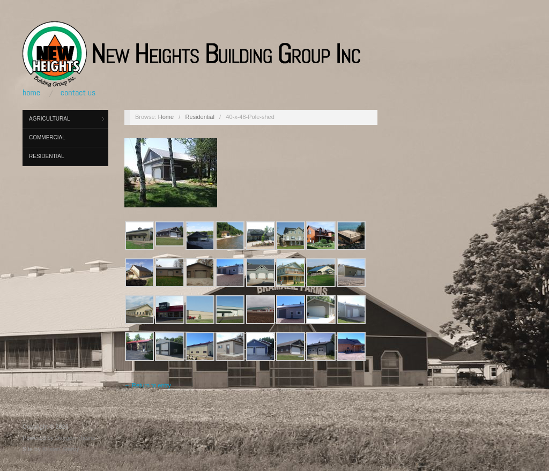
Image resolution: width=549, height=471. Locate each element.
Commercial (47, 137)
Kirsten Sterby (60, 449)
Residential (46, 156)
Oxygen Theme (75, 438)
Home (31, 92)
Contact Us (78, 92)
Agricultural (49, 119)
